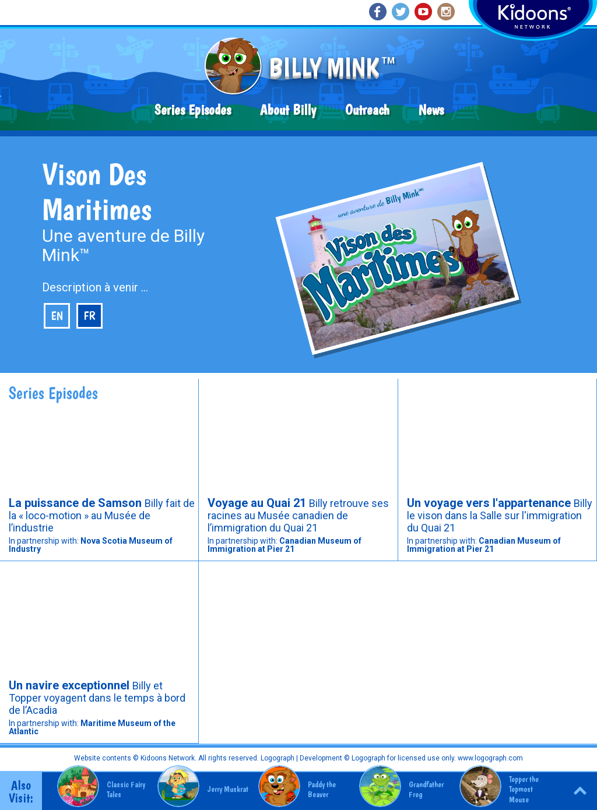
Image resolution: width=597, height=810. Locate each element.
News (431, 109)
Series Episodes (192, 109)
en (57, 316)
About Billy (288, 109)
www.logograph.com (489, 758)
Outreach (367, 109)
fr (89, 316)
